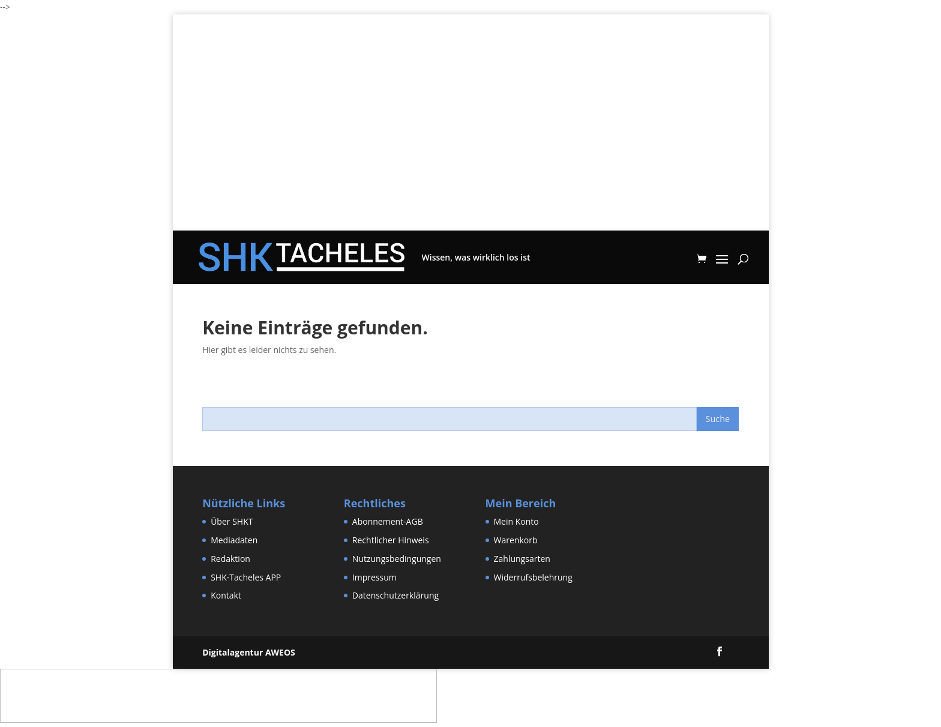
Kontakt (226, 595)
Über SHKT (232, 521)
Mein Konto (516, 521)
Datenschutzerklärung (395, 595)
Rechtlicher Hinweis (390, 540)
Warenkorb (516, 540)
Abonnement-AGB (387, 521)
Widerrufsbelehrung (533, 577)
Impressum (374, 577)
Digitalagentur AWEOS (248, 652)
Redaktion (230, 558)
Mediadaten (234, 540)
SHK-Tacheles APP (246, 577)
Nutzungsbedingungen (396, 558)
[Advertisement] (471, 146)
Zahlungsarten (522, 558)
